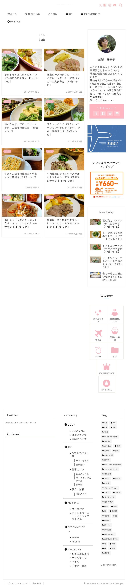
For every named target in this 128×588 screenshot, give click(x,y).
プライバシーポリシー (18, 584)
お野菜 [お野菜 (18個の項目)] (106, 451)
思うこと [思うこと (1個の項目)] (107, 526)
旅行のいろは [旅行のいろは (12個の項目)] (109, 535)
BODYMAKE (78, 431)
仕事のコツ (78, 470)
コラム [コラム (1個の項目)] (106, 479)
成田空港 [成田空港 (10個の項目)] (107, 530)
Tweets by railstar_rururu (21, 423)
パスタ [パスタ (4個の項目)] (106, 484)
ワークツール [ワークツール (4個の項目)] (109, 498)
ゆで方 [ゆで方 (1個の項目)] (106, 460)
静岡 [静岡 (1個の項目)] (113, 549)
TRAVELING (32, 14)
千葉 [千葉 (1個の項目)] (115, 507)
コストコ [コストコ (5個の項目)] (107, 474)
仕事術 (79, 485)
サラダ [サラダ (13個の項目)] (117, 479)
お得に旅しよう (80, 554)
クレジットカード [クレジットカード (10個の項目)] (111, 470)
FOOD (75, 538)
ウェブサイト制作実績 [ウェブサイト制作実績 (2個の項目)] (112, 465)
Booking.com (108, 565)
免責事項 (37, 584)
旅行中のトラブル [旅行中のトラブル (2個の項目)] (111, 540)
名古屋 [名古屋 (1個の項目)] (106, 516)
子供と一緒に (79, 566)
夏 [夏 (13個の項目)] (116, 516)
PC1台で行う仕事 (80, 455)
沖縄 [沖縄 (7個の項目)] (113, 544)
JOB (69, 14)
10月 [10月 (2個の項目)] (106, 433)
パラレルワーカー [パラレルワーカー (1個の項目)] (111, 488)
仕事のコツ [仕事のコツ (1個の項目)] (108, 502)
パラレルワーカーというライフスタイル (80, 517)
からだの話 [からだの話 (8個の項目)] (108, 456)
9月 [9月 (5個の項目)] (114, 428)
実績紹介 (80, 465)
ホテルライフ (79, 558)
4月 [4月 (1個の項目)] (105, 423)
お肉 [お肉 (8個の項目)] (118, 447)
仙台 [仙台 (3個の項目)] (106, 507)
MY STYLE (14, 22)
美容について (79, 439)
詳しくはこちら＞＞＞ (102, 100)
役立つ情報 (78, 490)
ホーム (12, 14)
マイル (75, 562)
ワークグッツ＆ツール (83, 480)
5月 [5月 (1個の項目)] (114, 423)
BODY (52, 14)
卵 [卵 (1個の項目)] (105, 512)
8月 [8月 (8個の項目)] (105, 428)
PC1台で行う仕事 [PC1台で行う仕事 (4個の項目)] (110, 437)
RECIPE (76, 542)
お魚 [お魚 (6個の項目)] (116, 451)
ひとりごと (78, 509)
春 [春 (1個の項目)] (105, 544)
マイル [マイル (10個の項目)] (117, 493)
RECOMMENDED (90, 14)
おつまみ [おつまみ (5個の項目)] (107, 447)
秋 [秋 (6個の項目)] (105, 549)
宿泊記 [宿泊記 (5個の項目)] (106, 521)
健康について (79, 435)
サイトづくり (82, 461)
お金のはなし (82, 474)
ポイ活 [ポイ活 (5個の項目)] (106, 493)
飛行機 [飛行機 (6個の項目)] (106, 554)
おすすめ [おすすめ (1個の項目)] (107, 442)
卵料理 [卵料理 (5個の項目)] (114, 512)
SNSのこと (81, 494)
